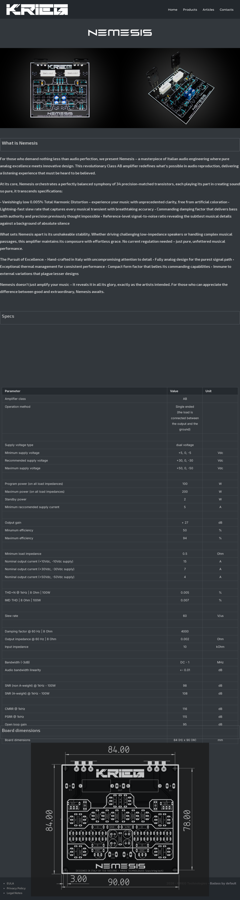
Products (190, 9)
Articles (208, 9)
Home (172, 9)
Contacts (226, 9)
